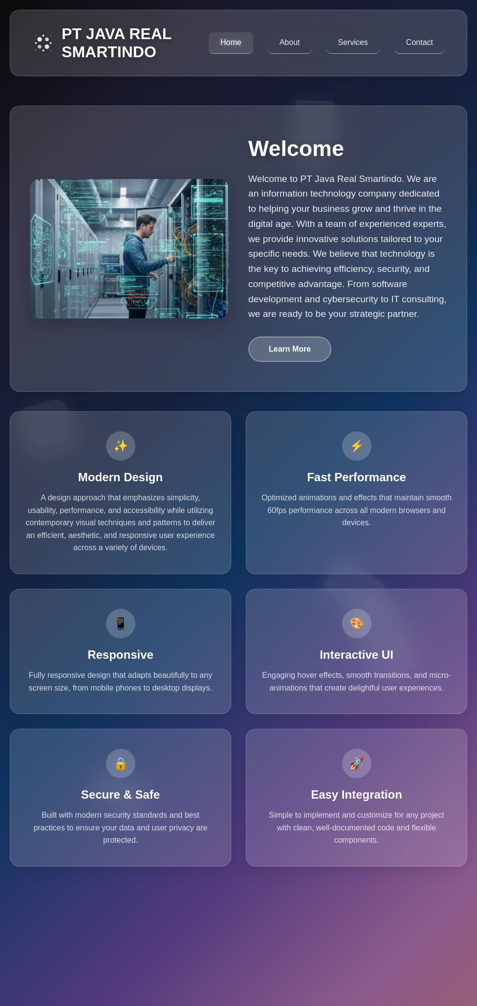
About (290, 42)
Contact (419, 42)
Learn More (290, 349)
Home (230, 42)
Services (353, 42)
